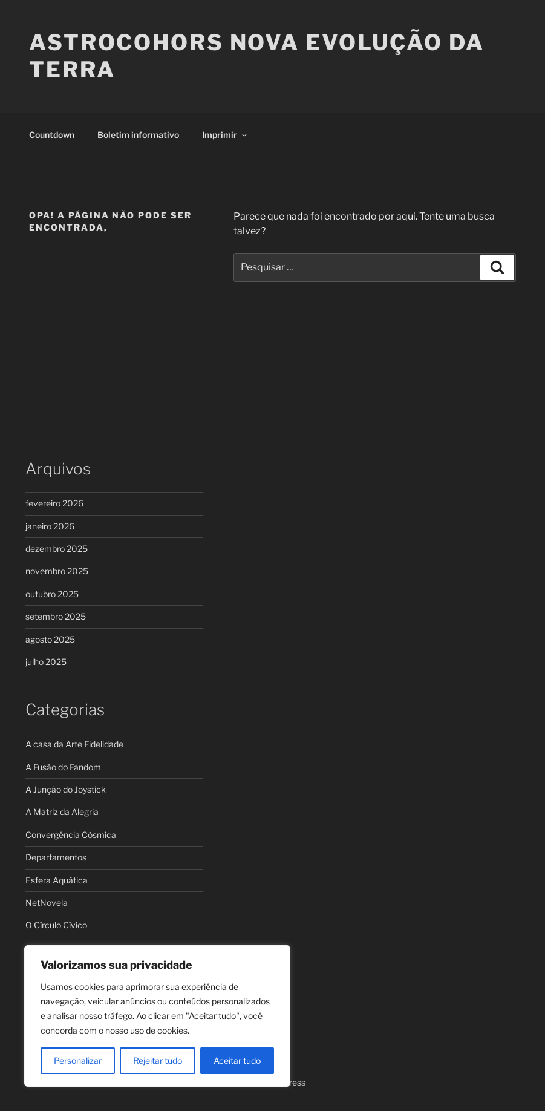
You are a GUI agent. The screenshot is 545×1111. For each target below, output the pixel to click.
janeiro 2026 (49, 526)
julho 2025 (46, 662)
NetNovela (46, 902)
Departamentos (55, 857)
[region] (157, 1016)
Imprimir (225, 134)
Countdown (51, 134)
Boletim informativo (138, 134)
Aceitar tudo (237, 1060)
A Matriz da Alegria (62, 812)
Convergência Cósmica (70, 835)
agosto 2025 (50, 639)
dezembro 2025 (56, 548)
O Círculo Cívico (56, 925)
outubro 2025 (52, 594)
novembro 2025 (56, 571)
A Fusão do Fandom (63, 767)
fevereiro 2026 (54, 503)
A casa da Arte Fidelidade (74, 744)
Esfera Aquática (56, 880)
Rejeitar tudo (157, 1060)
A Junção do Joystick (65, 789)
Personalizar (78, 1060)
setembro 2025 (55, 616)
